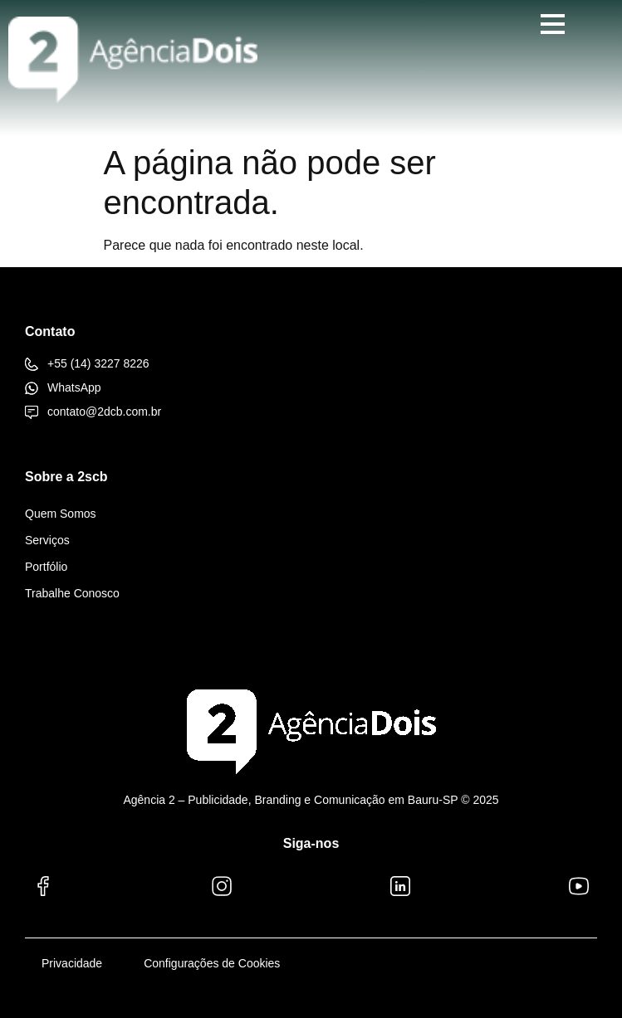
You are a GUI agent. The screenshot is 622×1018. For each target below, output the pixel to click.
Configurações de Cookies (212, 963)
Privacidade (72, 963)
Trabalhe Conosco (72, 593)
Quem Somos (60, 513)
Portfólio (46, 566)
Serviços (47, 540)
